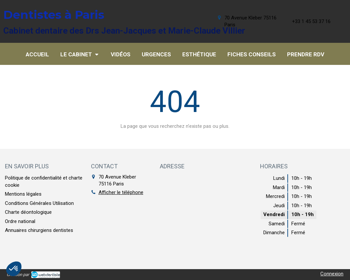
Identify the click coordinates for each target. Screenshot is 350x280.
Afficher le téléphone (121, 192)
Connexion (331, 274)
